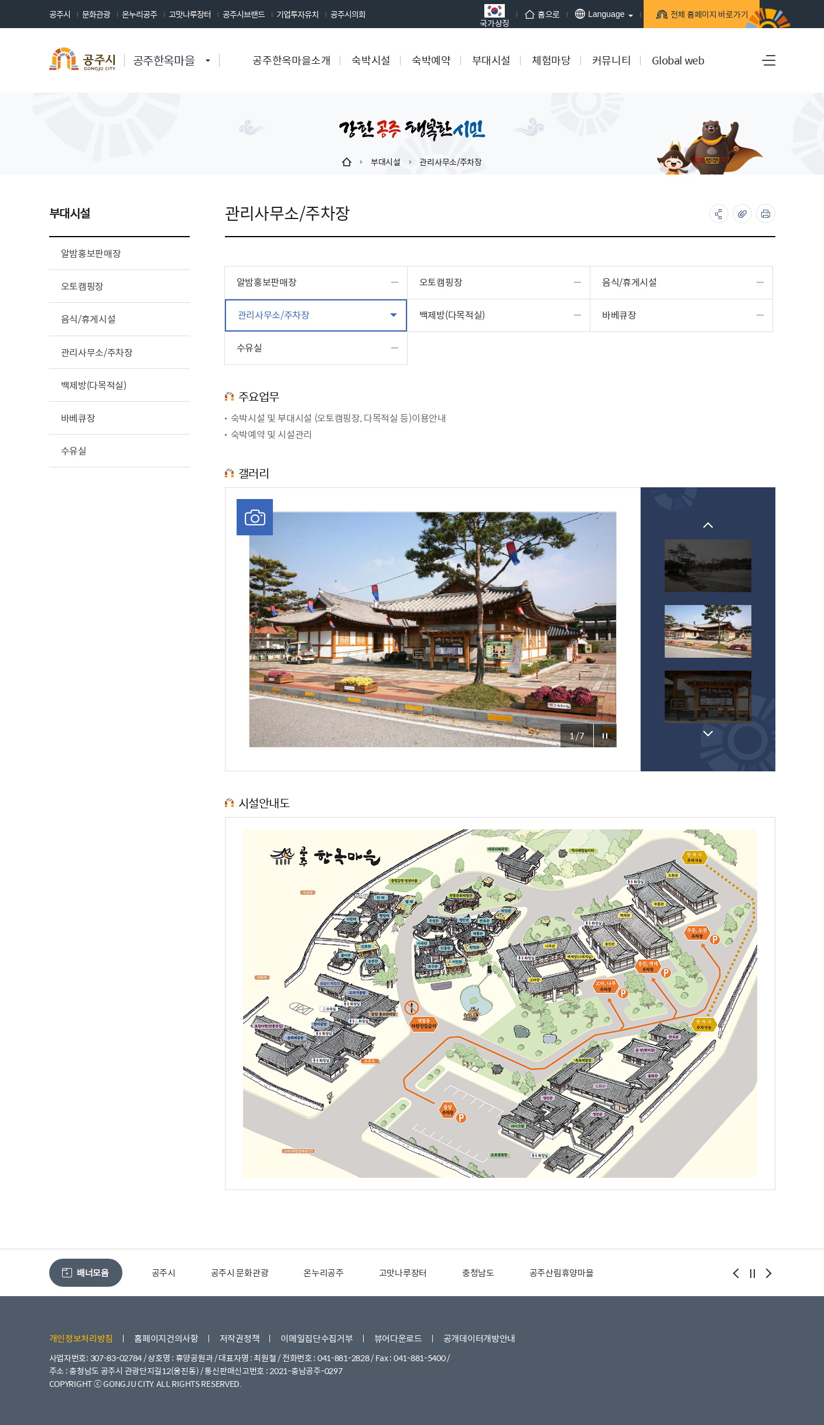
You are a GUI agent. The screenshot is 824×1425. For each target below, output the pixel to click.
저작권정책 (240, 1338)
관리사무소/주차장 (450, 161)
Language (581, 14)
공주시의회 (347, 14)
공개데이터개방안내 (479, 1338)
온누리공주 (139, 14)
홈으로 (523, 14)
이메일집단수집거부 (317, 1338)
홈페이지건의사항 (166, 1338)
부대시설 (386, 161)
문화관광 (96, 14)
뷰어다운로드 (398, 1338)
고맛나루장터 (190, 14)
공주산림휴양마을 (561, 1272)
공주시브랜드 (244, 14)
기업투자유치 (297, 14)
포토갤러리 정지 (605, 735)
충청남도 (478, 1272)
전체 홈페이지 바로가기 (693, 16)
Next (708, 733)
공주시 (59, 14)
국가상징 (476, 15)
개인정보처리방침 (81, 1338)
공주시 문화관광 (240, 1272)
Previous (708, 525)
